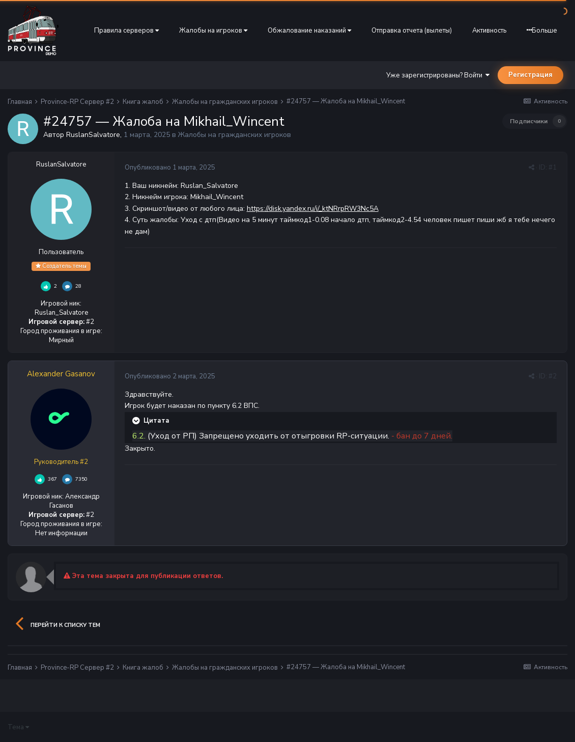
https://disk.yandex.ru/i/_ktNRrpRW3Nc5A (313, 208)
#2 (553, 376)
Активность (489, 30)
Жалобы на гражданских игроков (234, 135)
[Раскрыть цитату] (136, 421)
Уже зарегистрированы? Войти (438, 75)
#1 (553, 167)
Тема (18, 727)
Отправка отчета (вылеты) (411, 30)
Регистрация (530, 74)
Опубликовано (170, 167)
